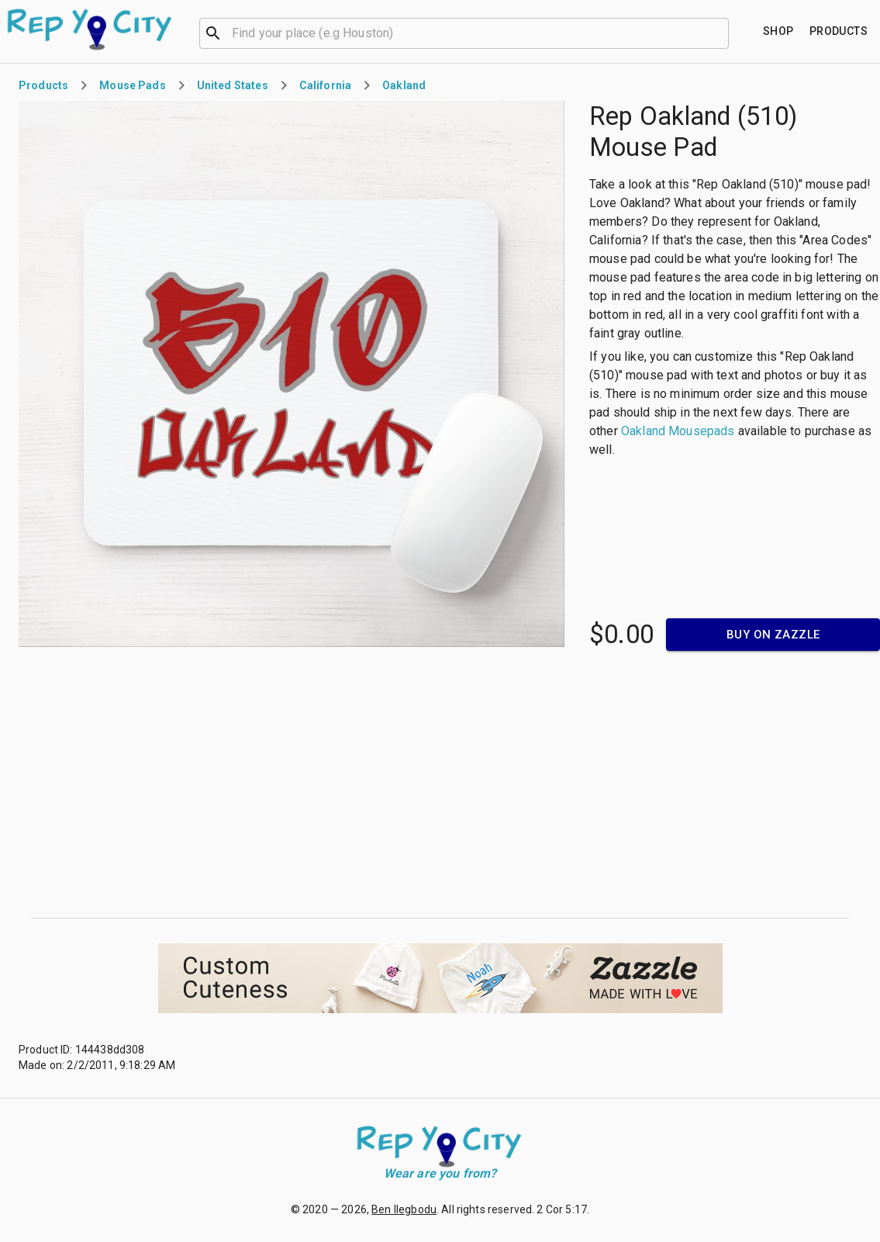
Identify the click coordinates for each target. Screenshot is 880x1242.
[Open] (721, 33)
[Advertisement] (440, 784)
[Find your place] (778, 31)
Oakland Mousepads (678, 431)
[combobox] (464, 32)
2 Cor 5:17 (562, 1209)
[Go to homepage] (90, 29)
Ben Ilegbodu (404, 1209)
